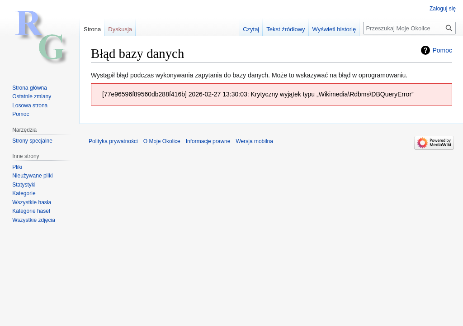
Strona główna (29, 88)
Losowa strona (29, 105)
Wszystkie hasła (31, 202)
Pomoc (442, 50)
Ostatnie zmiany (31, 96)
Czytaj (251, 29)
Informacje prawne (208, 141)
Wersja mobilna (254, 141)
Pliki (17, 167)
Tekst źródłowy (285, 29)
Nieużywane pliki (32, 176)
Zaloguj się (443, 8)
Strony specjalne (32, 141)
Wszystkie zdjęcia (33, 220)
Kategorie (23, 193)
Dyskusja (120, 29)
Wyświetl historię (334, 29)
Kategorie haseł (31, 211)
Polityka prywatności (113, 141)
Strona (92, 29)
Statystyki (23, 185)
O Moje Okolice (161, 141)
